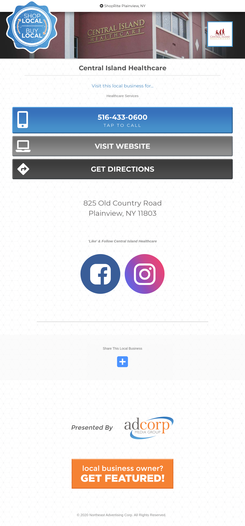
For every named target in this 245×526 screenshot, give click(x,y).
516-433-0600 (122, 120)
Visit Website (83, 146)
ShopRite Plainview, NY (122, 6)
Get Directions (85, 169)
